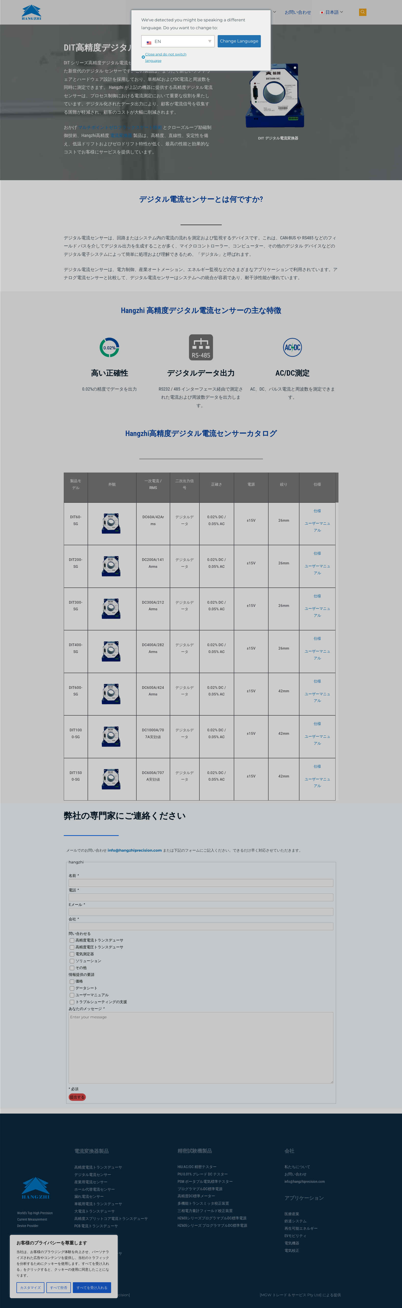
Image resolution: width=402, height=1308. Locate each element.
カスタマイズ (30, 1287)
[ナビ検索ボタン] (362, 12)
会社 (73, 919)
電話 (73, 890)
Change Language (239, 41)
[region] (64, 1266)
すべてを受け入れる (92, 1287)
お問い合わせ (298, 12)
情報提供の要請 (81, 974)
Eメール (77, 904)
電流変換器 (121, 135)
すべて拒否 (58, 1287)
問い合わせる (80, 933)
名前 (73, 875)
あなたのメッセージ (86, 1008)
